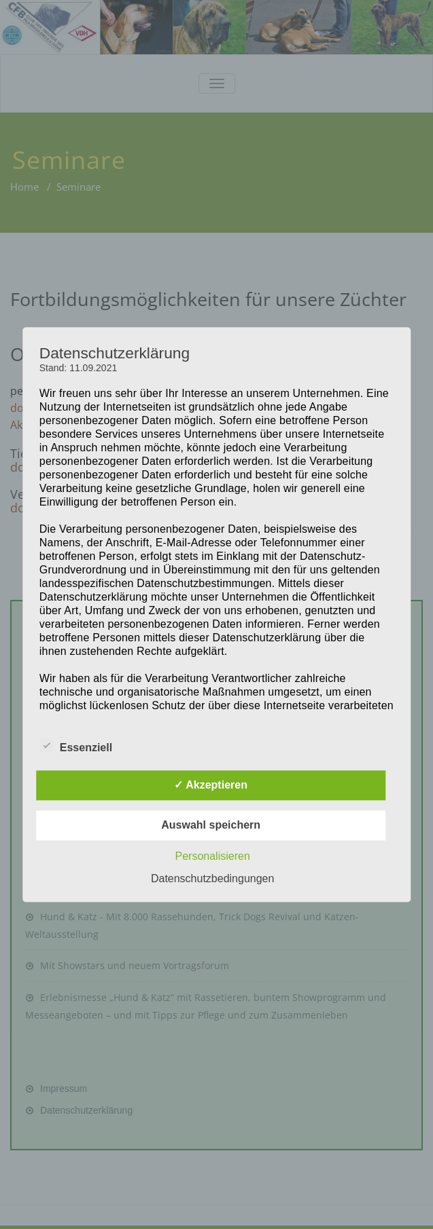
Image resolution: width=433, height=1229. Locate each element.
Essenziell (75, 745)
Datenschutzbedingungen (212, 878)
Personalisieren (212, 856)
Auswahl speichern (210, 825)
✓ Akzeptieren (210, 785)
